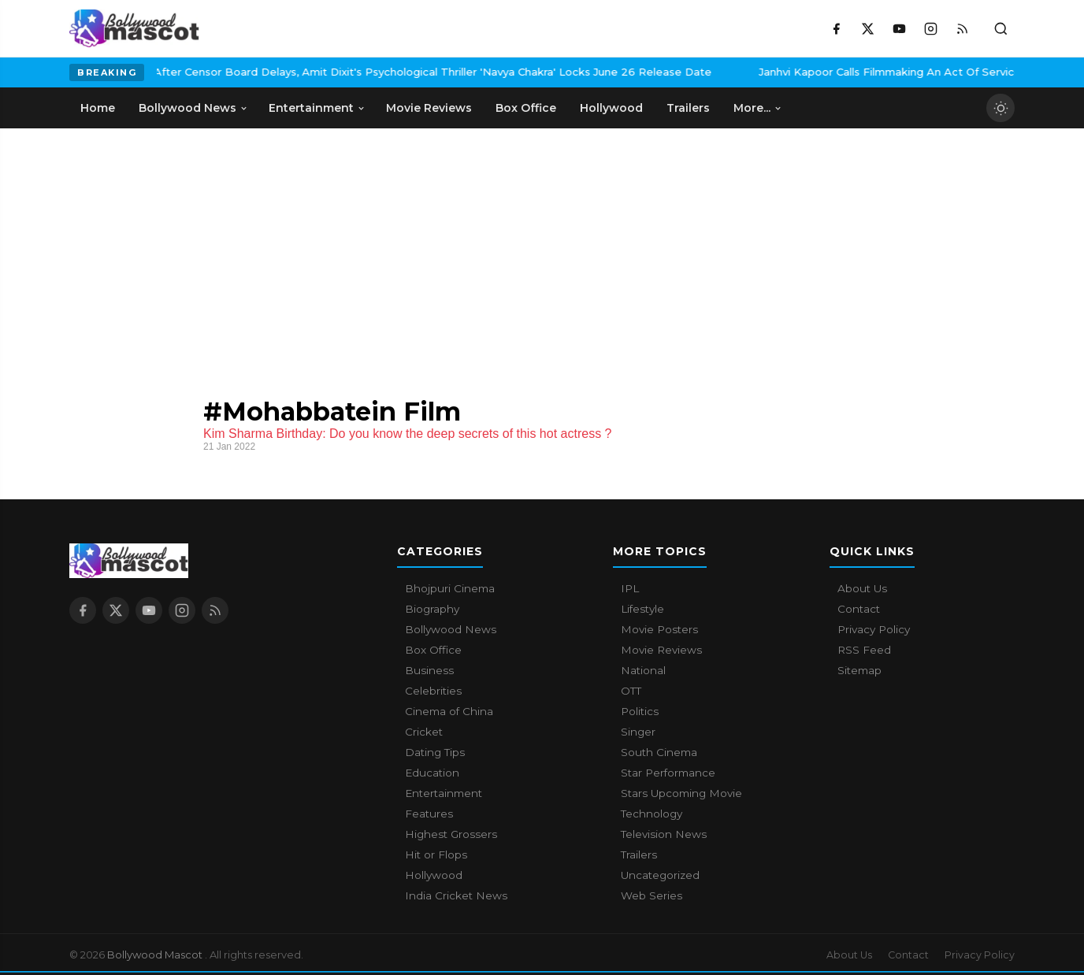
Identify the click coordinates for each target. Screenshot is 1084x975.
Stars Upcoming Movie (681, 793)
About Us (862, 588)
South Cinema (659, 752)
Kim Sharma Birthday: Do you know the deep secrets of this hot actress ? (407, 433)
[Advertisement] (187, 246)
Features (429, 813)
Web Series (651, 895)
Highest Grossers (451, 834)
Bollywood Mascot (156, 954)
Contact (858, 608)
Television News (664, 834)
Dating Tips (435, 752)
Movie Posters (659, 629)
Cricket (424, 731)
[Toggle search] (1000, 28)
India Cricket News (456, 895)
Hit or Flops (436, 854)
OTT (631, 690)
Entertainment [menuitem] (317, 108)
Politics (640, 711)
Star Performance (668, 772)
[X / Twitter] (867, 28)
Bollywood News (450, 629)
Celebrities (433, 690)
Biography (432, 608)
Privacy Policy (873, 629)
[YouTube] (898, 28)
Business (429, 670)
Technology (651, 813)
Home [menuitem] (97, 108)
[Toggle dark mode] (1000, 108)
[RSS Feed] (961, 28)
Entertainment (443, 793)
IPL (630, 588)
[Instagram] (930, 28)
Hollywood (433, 875)
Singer (638, 731)
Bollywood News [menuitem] (193, 108)
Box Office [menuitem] (526, 108)
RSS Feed (864, 649)
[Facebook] (835, 28)
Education (432, 772)
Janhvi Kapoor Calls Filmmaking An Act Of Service (803, 71)
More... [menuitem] (757, 108)
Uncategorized (660, 875)
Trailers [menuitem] (688, 108)
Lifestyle (642, 608)
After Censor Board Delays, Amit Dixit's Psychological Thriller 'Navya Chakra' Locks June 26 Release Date (346, 71)
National (643, 670)
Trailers (639, 854)
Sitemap (859, 670)
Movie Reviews (661, 649)
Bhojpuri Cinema (450, 588)
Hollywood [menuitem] (611, 108)
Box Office (433, 649)
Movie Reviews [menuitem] (429, 108)
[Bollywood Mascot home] (134, 28)
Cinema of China (449, 711)
